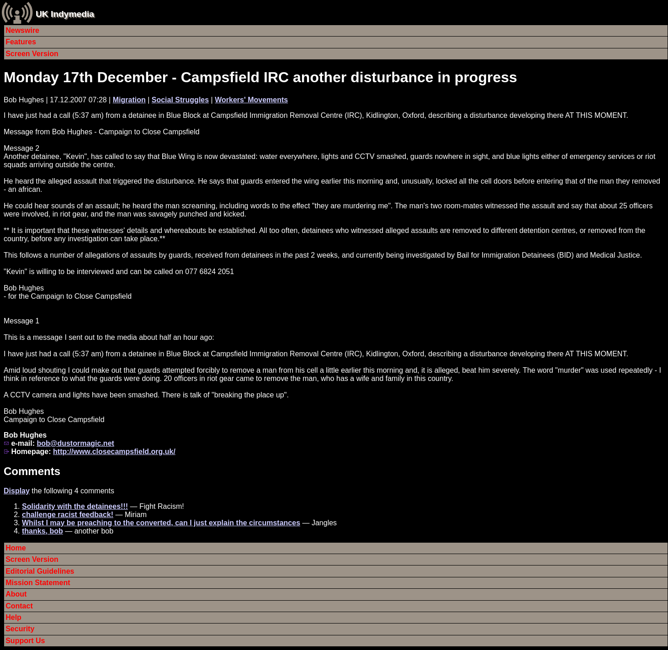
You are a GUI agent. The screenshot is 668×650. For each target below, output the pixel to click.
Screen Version (31, 54)
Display (17, 491)
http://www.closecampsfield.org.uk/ (114, 451)
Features (20, 42)
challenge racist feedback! (67, 514)
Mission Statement (37, 583)
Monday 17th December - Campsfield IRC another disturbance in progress (260, 77)
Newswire (22, 30)
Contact (19, 606)
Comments (32, 471)
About (16, 594)
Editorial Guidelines (39, 571)
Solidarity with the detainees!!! (75, 506)
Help (13, 617)
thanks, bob (42, 531)
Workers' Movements (251, 100)
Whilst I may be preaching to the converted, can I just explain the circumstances (161, 523)
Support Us (25, 641)
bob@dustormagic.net (75, 443)
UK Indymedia (65, 14)
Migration (129, 100)
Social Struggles (180, 100)
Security (19, 629)
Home (15, 548)
